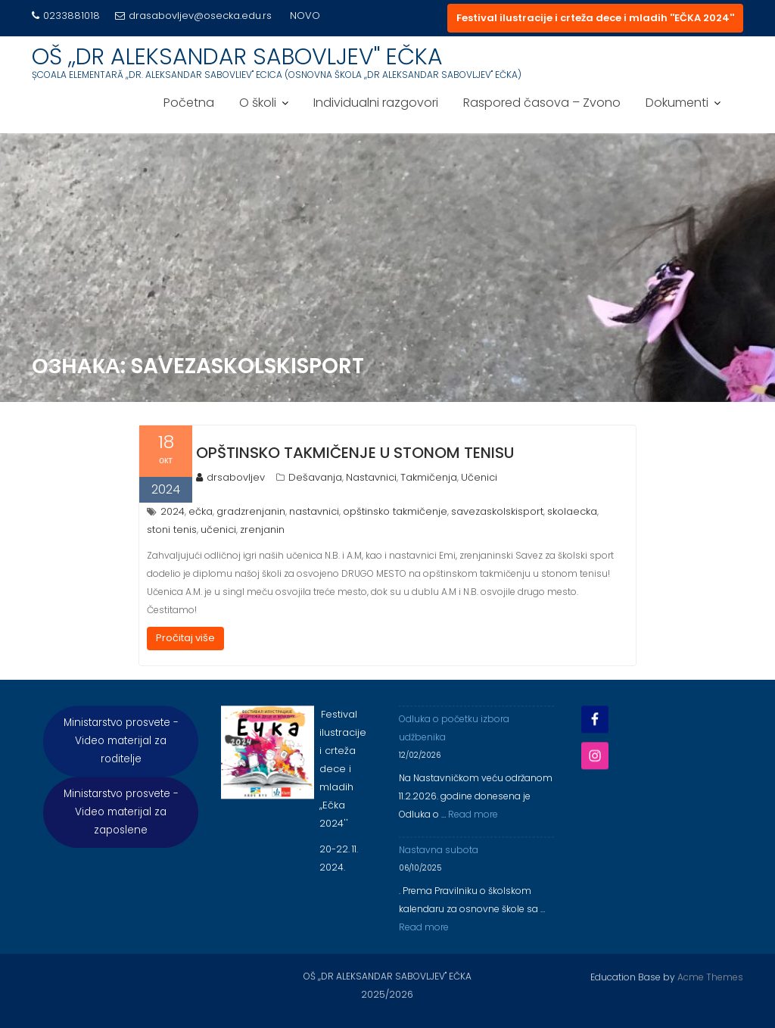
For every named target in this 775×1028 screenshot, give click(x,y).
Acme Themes (710, 974)
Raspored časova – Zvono (542, 102)
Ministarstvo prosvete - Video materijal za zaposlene (121, 829)
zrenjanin (262, 529)
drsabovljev (230, 477)
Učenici (479, 477)
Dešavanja (315, 477)
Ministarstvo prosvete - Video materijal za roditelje (121, 758)
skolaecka (572, 511)
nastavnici (314, 511)
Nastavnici (371, 477)
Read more (473, 831)
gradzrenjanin (250, 511)
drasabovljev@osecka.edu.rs (193, 15)
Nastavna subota (438, 867)
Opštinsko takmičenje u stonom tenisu (355, 452)
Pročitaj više (185, 638)
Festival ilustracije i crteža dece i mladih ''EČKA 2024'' (595, 18)
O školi (257, 102)
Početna (188, 102)
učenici (218, 529)
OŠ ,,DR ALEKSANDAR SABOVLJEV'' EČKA (237, 57)
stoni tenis (172, 529)
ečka (200, 511)
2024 (172, 511)
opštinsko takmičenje (395, 511)
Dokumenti (677, 102)
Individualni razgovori (375, 102)
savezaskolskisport (497, 511)
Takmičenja (428, 477)
